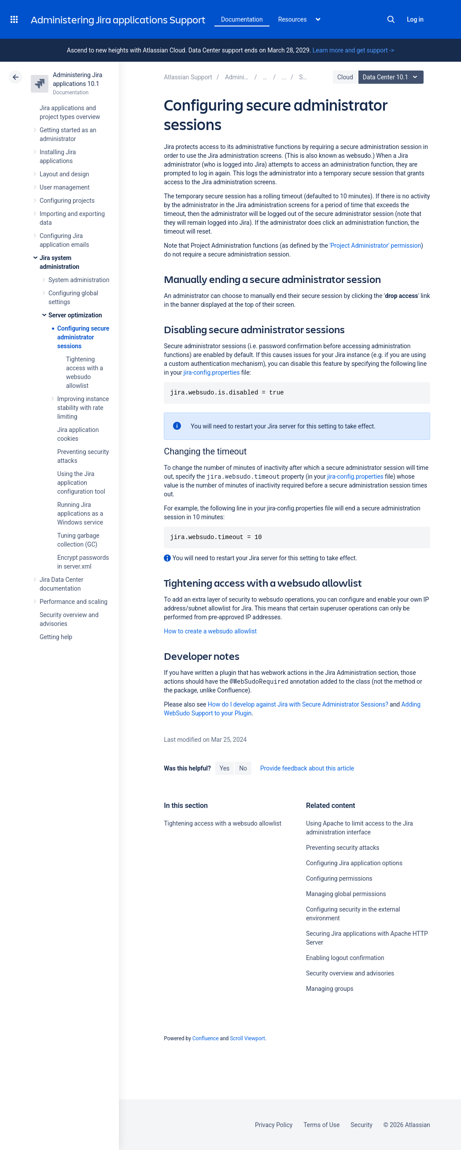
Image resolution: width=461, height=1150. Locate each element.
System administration (78, 279)
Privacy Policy (273, 1124)
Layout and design (64, 174)
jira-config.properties (212, 372)
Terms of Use (321, 1124)
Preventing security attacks (342, 847)
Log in (415, 19)
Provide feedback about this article (307, 768)
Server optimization (75, 315)
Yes (224, 768)
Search (391, 19)
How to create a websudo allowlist (210, 631)
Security (361, 1124)
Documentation (242, 19)
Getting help (56, 636)
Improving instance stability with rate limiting (83, 407)
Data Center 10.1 (392, 77)
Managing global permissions (346, 893)
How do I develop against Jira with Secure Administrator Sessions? (298, 704)
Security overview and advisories (350, 973)
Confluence (205, 1038)
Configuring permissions (339, 878)
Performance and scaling (73, 601)
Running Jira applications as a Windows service (80, 513)
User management (64, 187)
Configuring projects (67, 200)
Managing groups (330, 988)
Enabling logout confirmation (345, 957)
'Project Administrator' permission (375, 245)
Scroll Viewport (247, 1038)
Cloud (345, 77)
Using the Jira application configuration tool (81, 482)
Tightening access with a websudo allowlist (222, 823)
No (243, 768)
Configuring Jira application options (354, 863)
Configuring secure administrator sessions (83, 337)
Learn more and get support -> (353, 50)
